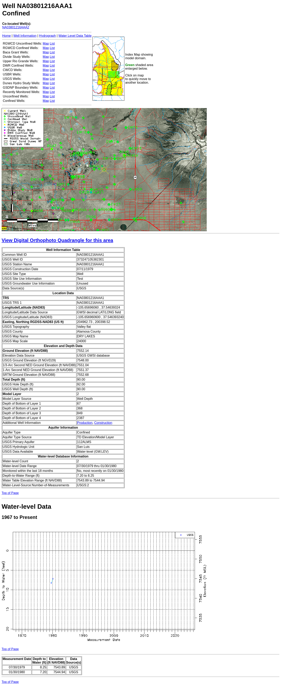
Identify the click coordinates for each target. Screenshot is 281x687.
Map (46, 43)
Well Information (24, 35)
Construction (103, 422)
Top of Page (10, 493)
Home (6, 35)
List (52, 43)
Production (85, 422)
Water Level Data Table (75, 35)
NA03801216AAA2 (15, 27)
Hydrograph (47, 35)
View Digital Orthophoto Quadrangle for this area (57, 240)
